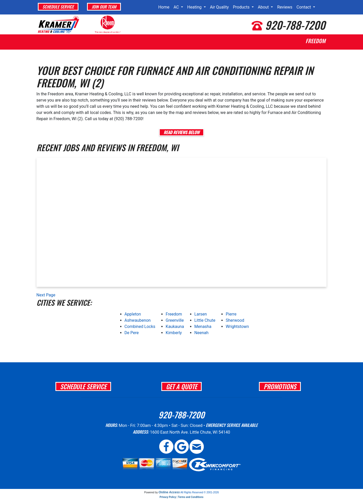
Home (163, 7)
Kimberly (174, 332)
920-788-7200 (295, 25)
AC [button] (176, 7)
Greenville (175, 320)
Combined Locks (140, 326)
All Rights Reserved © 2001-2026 (199, 492)
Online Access (169, 492)
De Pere (132, 332)
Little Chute (204, 320)
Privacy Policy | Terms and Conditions (181, 497)
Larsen (200, 314)
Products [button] (241, 7)
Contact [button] (304, 7)
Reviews (284, 7)
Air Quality (219, 7)
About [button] (264, 7)
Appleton (133, 314)
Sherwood (235, 320)
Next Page (46, 295)
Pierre (231, 314)
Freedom (174, 314)
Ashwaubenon (138, 320)
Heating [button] (195, 7)
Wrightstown (237, 326)
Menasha (203, 326)
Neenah (201, 332)
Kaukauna (175, 326)
